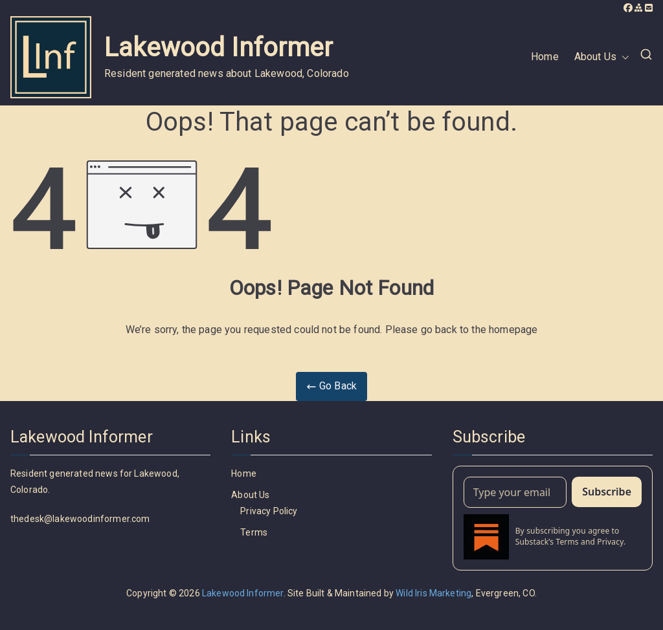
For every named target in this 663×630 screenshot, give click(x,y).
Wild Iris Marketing (433, 593)
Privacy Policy (268, 511)
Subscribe (606, 491)
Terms (253, 532)
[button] (622, 57)
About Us (601, 57)
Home (545, 56)
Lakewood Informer (218, 47)
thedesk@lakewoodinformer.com (80, 519)
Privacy (610, 541)
